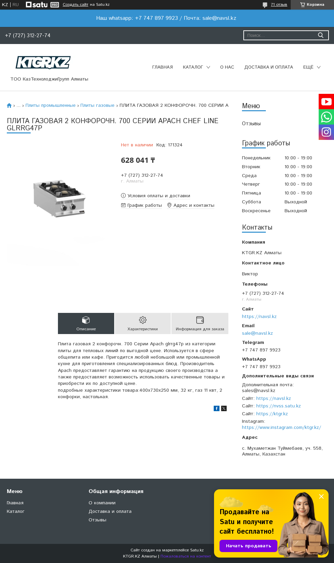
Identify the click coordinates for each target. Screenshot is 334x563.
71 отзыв (279, 5)
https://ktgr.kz (272, 413)
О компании (102, 503)
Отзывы (251, 123)
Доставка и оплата (268, 67)
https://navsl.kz (259, 316)
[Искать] (320, 35)
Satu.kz (197, 550)
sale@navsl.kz (257, 333)
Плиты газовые (97, 105)
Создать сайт (75, 4)
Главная (162, 67)
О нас (227, 67)
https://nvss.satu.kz (278, 406)
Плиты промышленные (51, 105)
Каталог (193, 67)
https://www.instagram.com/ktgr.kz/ (281, 427)
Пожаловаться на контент (186, 556)
